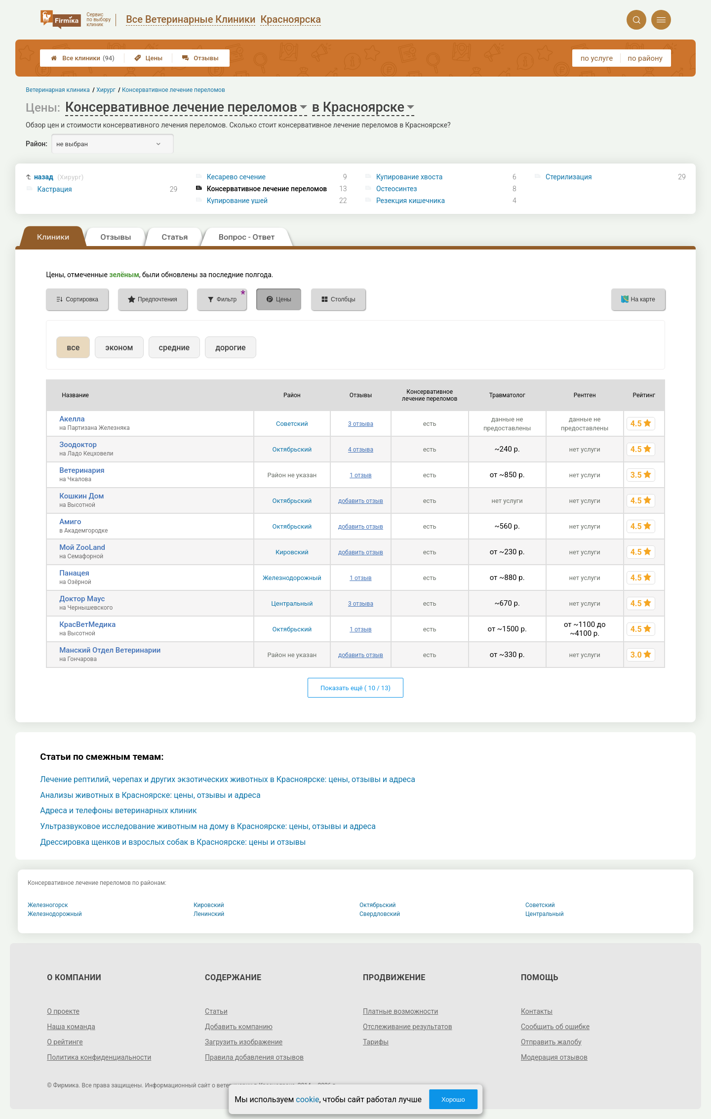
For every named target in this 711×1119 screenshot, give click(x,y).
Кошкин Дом (81, 496)
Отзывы (200, 58)
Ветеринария (81, 470)
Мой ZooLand (82, 547)
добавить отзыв (360, 500)
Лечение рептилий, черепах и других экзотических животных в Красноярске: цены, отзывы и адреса (227, 779)
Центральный (292, 603)
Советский (292, 423)
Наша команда (71, 1027)
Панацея (74, 573)
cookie (307, 1099)
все (73, 347)
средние (174, 347)
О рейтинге (65, 1042)
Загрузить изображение (243, 1042)
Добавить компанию (239, 1027)
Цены (148, 58)
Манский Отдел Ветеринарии (109, 650)
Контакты (537, 1011)
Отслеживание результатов (407, 1027)
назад (59, 177)
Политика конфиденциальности (99, 1057)
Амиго (70, 521)
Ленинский (209, 914)
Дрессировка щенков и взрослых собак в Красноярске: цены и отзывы (173, 842)
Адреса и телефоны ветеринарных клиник (118, 810)
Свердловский (379, 914)
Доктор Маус (82, 598)
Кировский (292, 552)
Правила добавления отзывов (254, 1057)
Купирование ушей (237, 200)
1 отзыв (360, 475)
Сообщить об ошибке (555, 1027)
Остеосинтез (396, 188)
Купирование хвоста (409, 176)
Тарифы (376, 1042)
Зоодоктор (78, 444)
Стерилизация (569, 176)
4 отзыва (360, 449)
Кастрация (55, 189)
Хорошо (453, 1099)
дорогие (230, 347)
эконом (119, 347)
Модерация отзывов (554, 1057)
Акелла (71, 418)
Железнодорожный (292, 577)
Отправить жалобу (551, 1042)
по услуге (597, 58)
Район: (36, 144)
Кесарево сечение (236, 176)
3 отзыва (360, 423)
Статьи (216, 1011)
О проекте (63, 1011)
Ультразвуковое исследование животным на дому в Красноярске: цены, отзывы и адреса (208, 826)
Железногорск (48, 905)
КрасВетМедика (87, 624)
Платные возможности (400, 1011)
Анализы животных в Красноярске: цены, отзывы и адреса (150, 795)
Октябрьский (292, 449)
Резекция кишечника (410, 200)
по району (645, 58)
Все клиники (83, 58)
